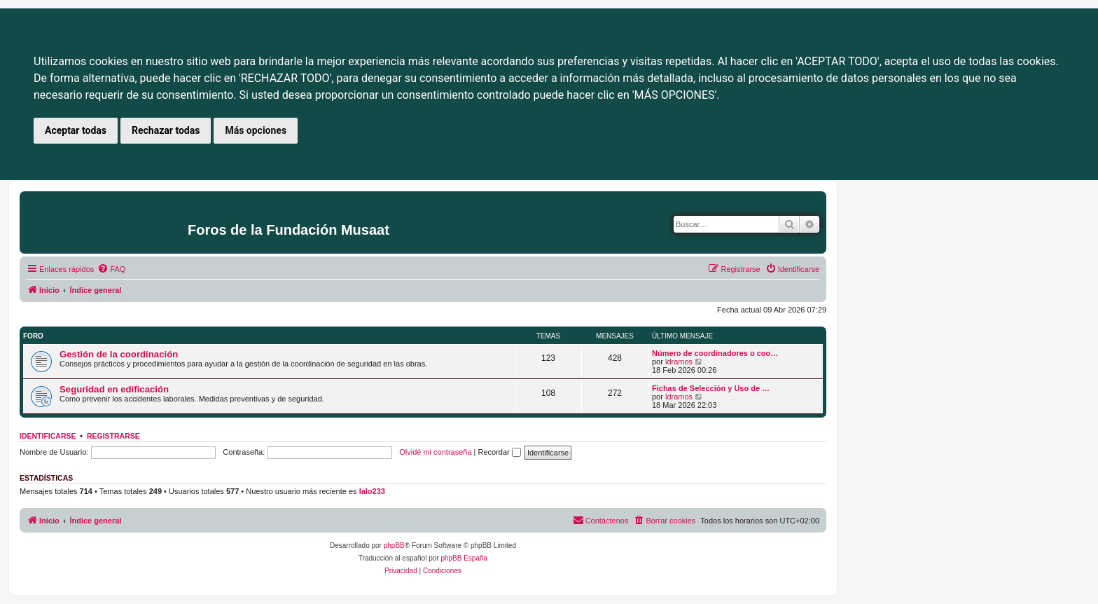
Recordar (499, 452)
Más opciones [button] (255, 130)
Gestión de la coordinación (119, 354)
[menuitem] (111, 269)
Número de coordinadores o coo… (715, 353)
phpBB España (463, 558)
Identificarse (48, 436)
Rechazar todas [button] (166, 130)
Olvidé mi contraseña (435, 452)
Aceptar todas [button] (75, 130)
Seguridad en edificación (114, 389)
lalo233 (372, 491)
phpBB (394, 545)
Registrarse (113, 436)
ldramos (679, 361)
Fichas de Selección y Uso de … (711, 388)
